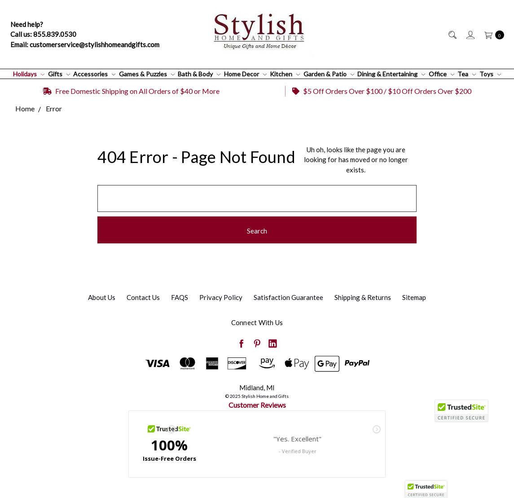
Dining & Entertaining (391, 74)
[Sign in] (469, 34)
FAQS (179, 297)
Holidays (28, 74)
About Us (101, 297)
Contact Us (143, 297)
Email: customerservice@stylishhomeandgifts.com (84, 44)
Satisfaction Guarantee (288, 297)
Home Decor (245, 74)
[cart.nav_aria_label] (491, 34)
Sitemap (414, 297)
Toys (490, 74)
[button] (426, 489)
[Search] (452, 34)
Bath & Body (199, 74)
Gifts (59, 74)
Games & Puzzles (147, 74)
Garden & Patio (328, 74)
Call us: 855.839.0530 (43, 34)
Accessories (94, 74)
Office (441, 74)
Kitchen (285, 74)
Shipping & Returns (362, 297)
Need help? (26, 24)
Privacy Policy (220, 297)
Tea (466, 74)
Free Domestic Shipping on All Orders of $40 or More (131, 91)
